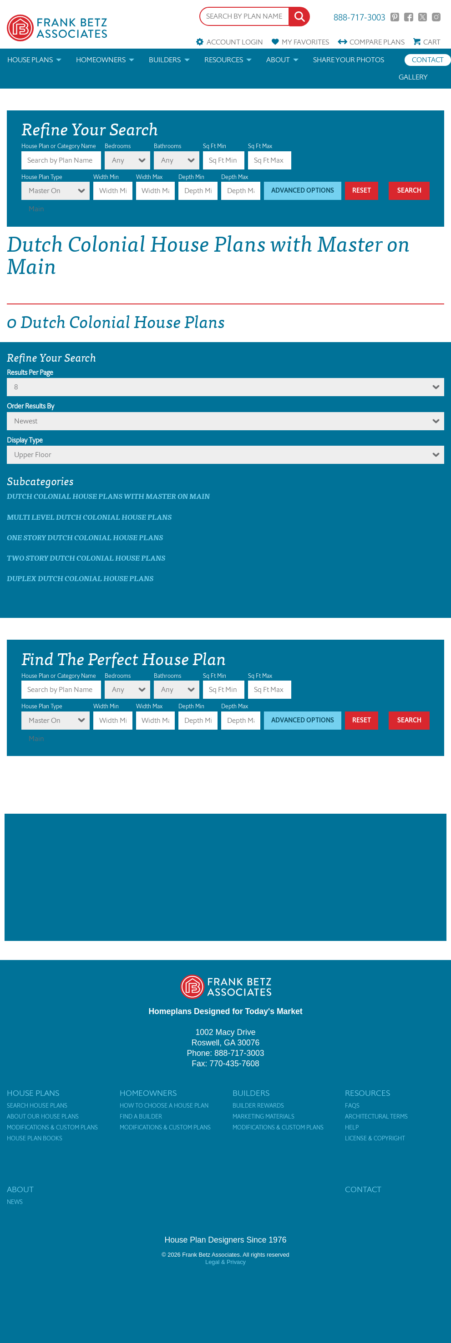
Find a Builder (141, 1116)
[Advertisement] (225, 877)
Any (118, 160)
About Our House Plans (43, 1116)
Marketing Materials (263, 1116)
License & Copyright (375, 1138)
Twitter (422, 17)
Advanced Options (302, 190)
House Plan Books (34, 1138)
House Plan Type (41, 177)
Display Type (25, 440)
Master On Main (45, 193)
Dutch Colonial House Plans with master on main (108, 496)
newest (25, 421)
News (15, 1202)
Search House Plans (37, 1105)
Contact (428, 60)
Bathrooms (167, 146)
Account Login (235, 42)
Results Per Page (30, 372)
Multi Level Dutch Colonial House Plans (89, 516)
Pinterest (394, 17)
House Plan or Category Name (58, 146)
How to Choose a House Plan (164, 1105)
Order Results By (30, 406)
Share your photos (348, 60)
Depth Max (234, 177)
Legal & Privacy (225, 1261)
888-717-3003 (359, 16)
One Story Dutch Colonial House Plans (85, 537)
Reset (361, 190)
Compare (377, 42)
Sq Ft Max (260, 146)
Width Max (149, 177)
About (278, 60)
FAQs (352, 1105)
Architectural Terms (376, 1116)
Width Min (106, 177)
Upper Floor (32, 454)
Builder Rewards (258, 1105)
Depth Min (191, 177)
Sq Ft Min (214, 146)
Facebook (408, 17)
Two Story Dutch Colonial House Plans (86, 557)
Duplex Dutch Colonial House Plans (80, 578)
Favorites (305, 42)
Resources (223, 60)
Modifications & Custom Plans (52, 1127)
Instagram (436, 17)
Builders (165, 60)
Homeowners (101, 60)
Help (352, 1127)
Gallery (413, 77)
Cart (432, 42)
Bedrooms (118, 146)
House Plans (30, 60)
